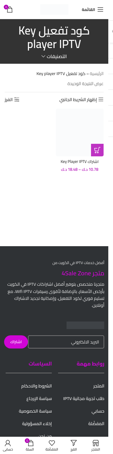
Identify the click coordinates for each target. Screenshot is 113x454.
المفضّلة (96, 423)
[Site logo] (54, 9)
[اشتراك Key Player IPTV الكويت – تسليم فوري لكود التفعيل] (80, 133)
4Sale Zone (76, 273)
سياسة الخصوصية (35, 411)
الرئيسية (97, 73)
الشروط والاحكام (36, 386)
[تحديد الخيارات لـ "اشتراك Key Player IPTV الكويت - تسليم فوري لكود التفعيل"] (97, 150)
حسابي (97, 411)
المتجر (98, 386)
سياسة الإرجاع (39, 398)
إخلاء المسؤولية (37, 423)
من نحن (45, 436)
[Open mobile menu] (93, 9)
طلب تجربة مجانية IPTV (83, 398)
